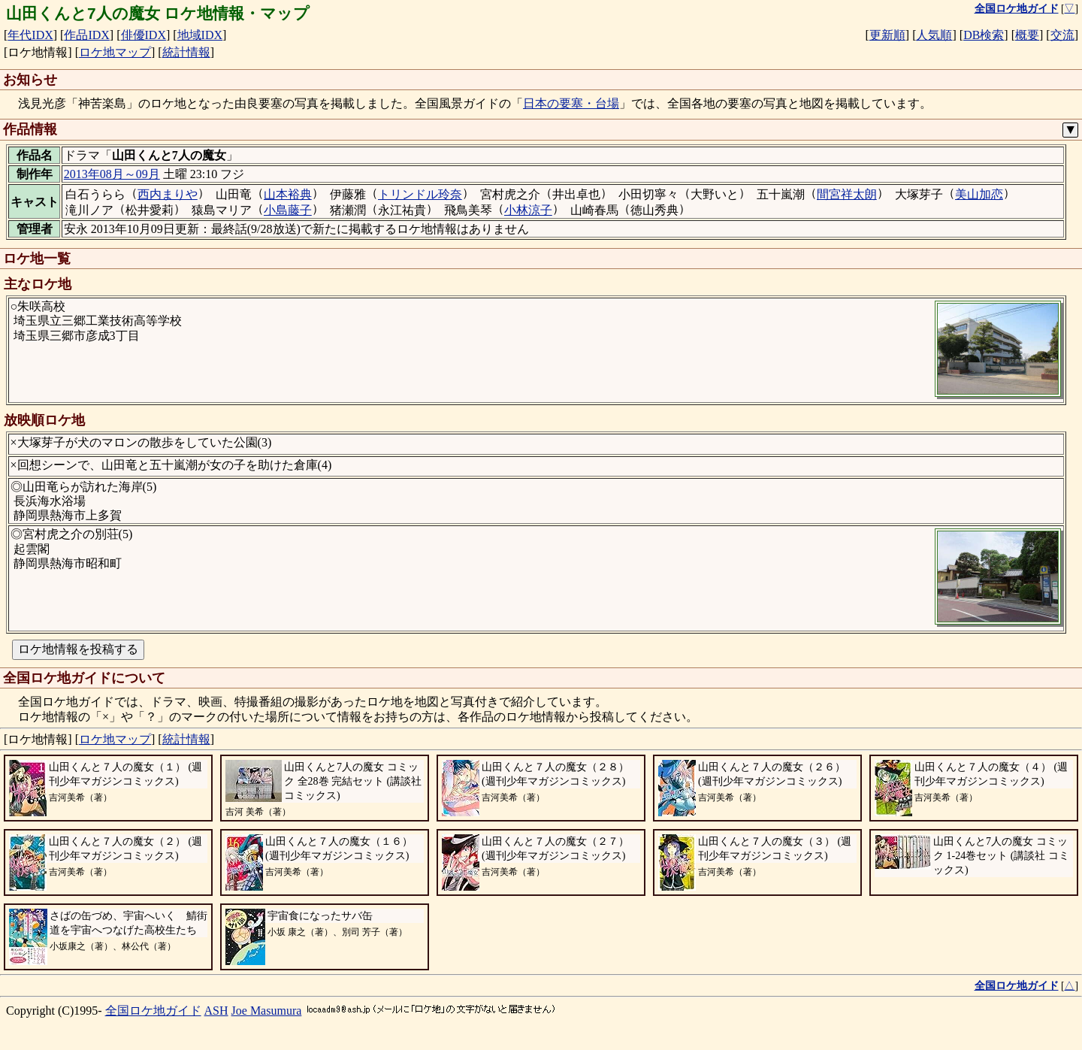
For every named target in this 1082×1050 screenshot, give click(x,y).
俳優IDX (143, 35)
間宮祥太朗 (847, 194)
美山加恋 (979, 194)
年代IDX (30, 35)
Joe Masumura (266, 1010)
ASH (216, 1010)
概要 (1027, 35)
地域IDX (199, 35)
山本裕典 (288, 194)
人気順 (934, 35)
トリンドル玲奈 (420, 194)
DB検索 (983, 35)
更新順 (887, 35)
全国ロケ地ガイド (153, 1010)
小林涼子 (528, 210)
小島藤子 (288, 210)
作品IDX (86, 35)
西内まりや (168, 194)
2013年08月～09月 (112, 174)
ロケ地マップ (115, 52)
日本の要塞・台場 (571, 103)
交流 (1062, 35)
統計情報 (186, 52)
